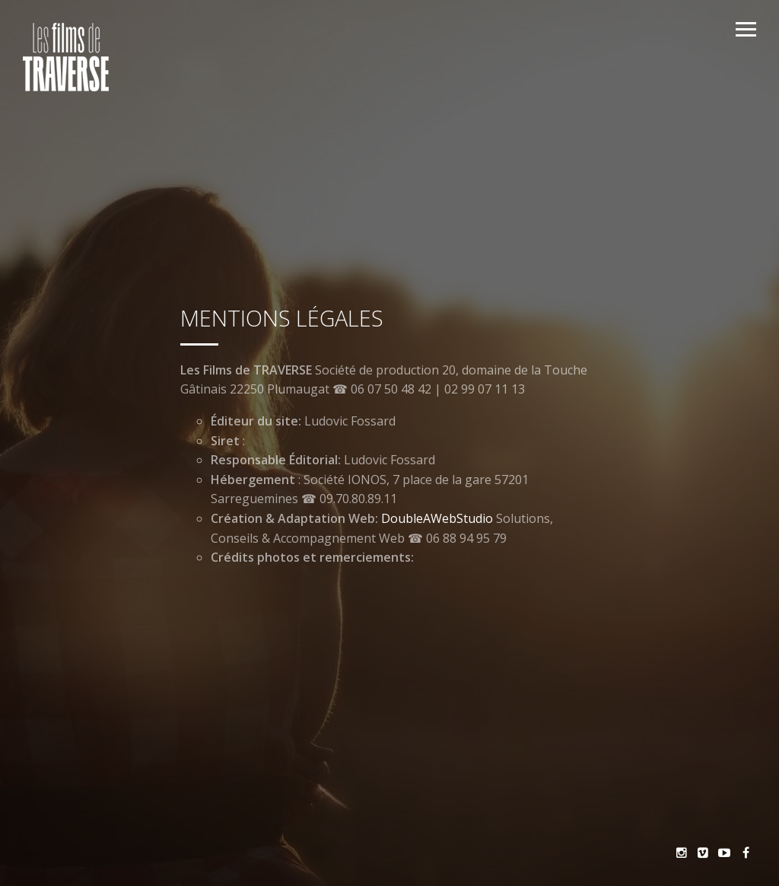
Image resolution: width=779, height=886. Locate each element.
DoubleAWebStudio (437, 518)
